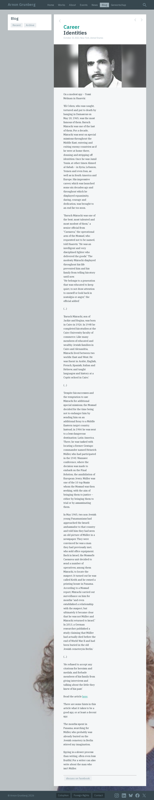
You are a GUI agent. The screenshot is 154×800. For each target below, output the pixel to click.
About (72, 4)
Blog (104, 4)
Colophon (63, 795)
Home (50, 4)
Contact (98, 795)
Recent (17, 25)
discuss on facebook (78, 778)
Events (84, 4)
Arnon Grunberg (21, 4)
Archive (30, 25)
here (85, 696)
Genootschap (118, 4)
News (95, 4)
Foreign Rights (81, 795)
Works (61, 4)
